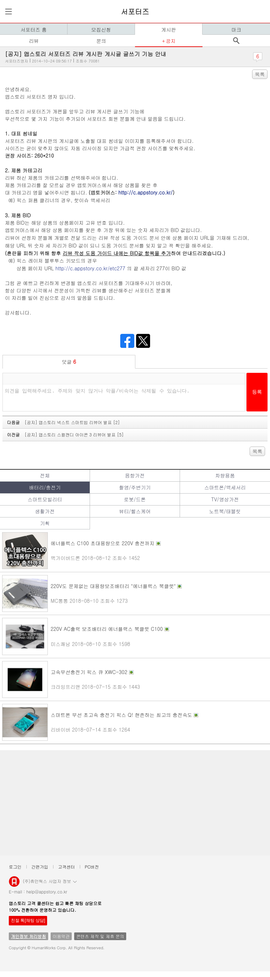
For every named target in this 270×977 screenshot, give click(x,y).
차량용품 (225, 475)
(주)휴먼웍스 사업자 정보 (50, 881)
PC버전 (92, 867)
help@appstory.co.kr (46, 892)
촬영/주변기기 (135, 487)
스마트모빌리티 (44, 499)
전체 (45, 475)
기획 (45, 523)
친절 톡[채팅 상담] (28, 920)
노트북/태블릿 (225, 511)
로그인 (15, 867)
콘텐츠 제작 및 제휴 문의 (100, 936)
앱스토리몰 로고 (14, 884)
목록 (260, 74)
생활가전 (44, 511)
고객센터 (66, 867)
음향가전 (134, 475)
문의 (101, 40)
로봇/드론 (135, 499)
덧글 (69, 361)
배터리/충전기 (45, 487)
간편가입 (39, 867)
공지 (170, 40)
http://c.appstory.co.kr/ (145, 192)
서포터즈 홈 (33, 29)
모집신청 (101, 29)
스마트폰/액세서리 (225, 487)
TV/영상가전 (225, 499)
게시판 (168, 29)
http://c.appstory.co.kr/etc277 (91, 268)
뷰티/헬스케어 (135, 511)
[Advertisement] (135, 803)
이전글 (65, 434)
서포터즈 (135, 11)
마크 (236, 29)
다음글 (63, 422)
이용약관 (61, 936)
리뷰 (34, 40)
